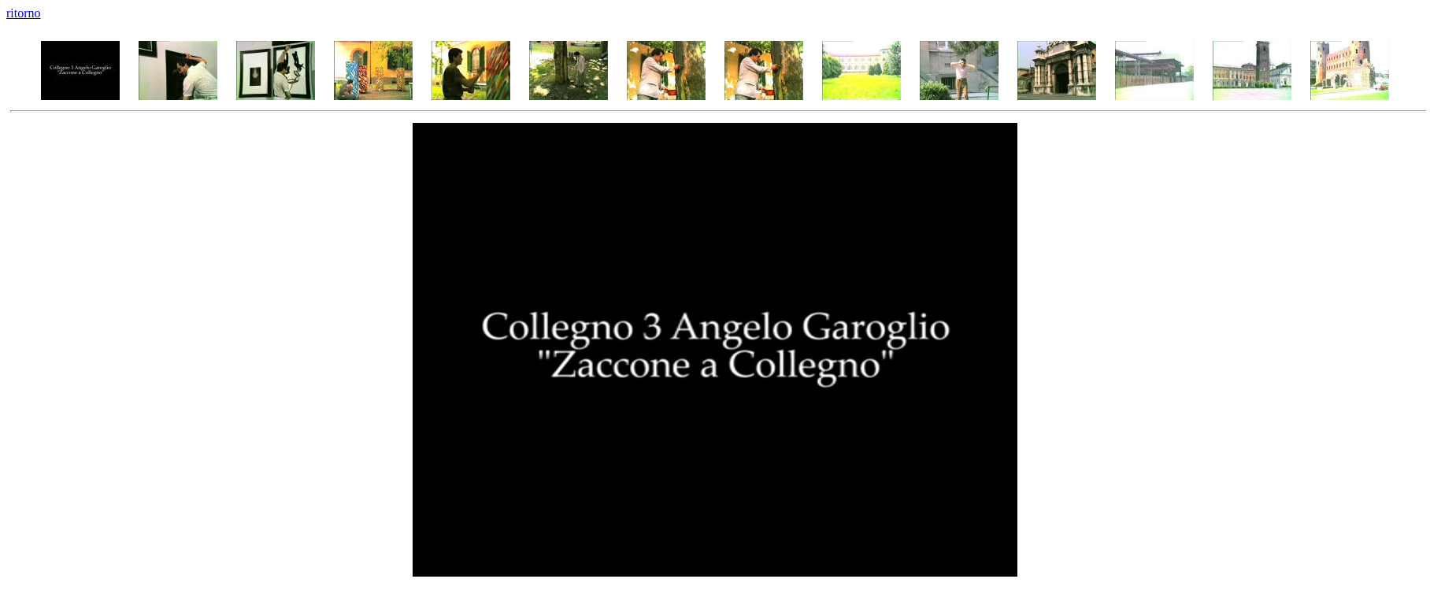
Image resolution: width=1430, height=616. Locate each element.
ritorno (23, 13)
